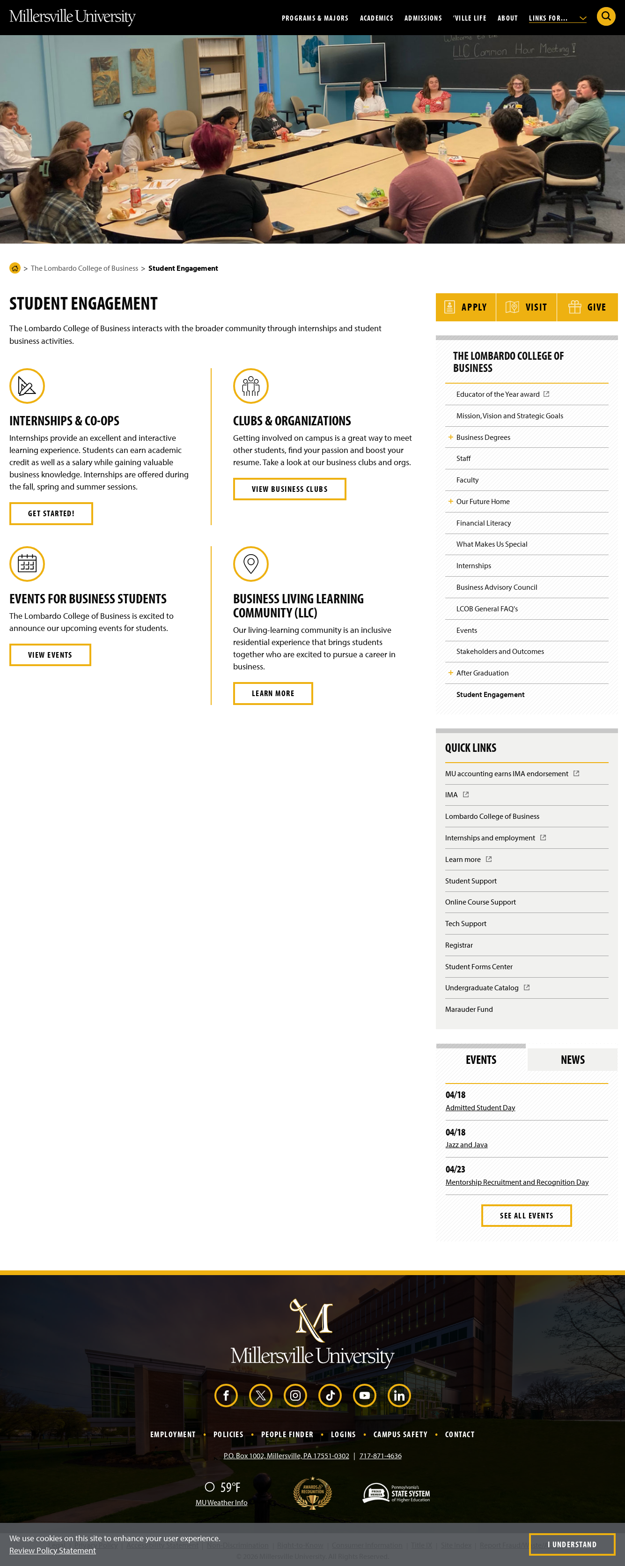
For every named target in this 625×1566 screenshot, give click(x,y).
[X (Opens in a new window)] (260, 1394)
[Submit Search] (606, 16)
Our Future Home (483, 500)
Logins (343, 1432)
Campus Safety (401, 1432)
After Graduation (482, 671)
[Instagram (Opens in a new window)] (295, 1394)
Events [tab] (481, 1058)
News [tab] (573, 1058)
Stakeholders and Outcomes (500, 649)
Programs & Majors (315, 17)
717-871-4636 (381, 1454)
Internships (473, 564)
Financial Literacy (483, 521)
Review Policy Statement (52, 1550)
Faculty (467, 478)
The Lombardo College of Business (84, 268)
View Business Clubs (290, 488)
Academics (377, 17)
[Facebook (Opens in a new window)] (226, 1394)
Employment (173, 1432)
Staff (463, 456)
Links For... (558, 17)
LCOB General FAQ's (487, 607)
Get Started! (51, 513)
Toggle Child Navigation (450, 436)
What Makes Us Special (492, 542)
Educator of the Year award (503, 395)
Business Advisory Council (496, 585)
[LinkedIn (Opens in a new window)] (399, 1394)
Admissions (423, 17)
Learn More (273, 693)
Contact (460, 1432)
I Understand (572, 1544)
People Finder (287, 1432)
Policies (228, 1432)
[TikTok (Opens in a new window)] (330, 1394)
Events (466, 628)
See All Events (526, 1214)
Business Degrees (483, 435)
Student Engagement (490, 693)
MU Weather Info (222, 1501)
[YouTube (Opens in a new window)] (364, 1394)
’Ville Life (469, 17)
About (508, 17)
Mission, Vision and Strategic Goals (509, 414)
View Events (50, 654)
